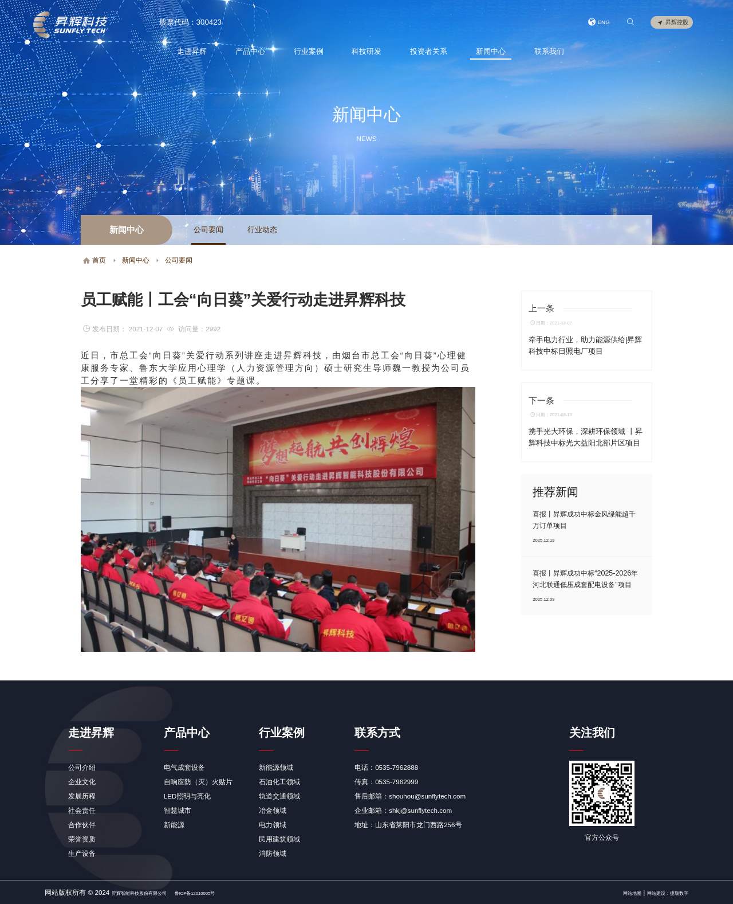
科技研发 (365, 51)
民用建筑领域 (279, 839)
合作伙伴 (82, 824)
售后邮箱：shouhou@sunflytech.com (410, 796)
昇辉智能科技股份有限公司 (153, 892)
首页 (95, 260)
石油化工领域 (279, 781)
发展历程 (82, 796)
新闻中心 (488, 51)
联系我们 (547, 51)
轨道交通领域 (279, 796)
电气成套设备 (184, 767)
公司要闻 (208, 229)
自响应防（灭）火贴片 (198, 781)
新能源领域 (276, 767)
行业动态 (262, 229)
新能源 (174, 824)
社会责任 (82, 810)
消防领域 (272, 853)
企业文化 (82, 781)
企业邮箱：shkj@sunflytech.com (403, 810)
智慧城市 (177, 810)
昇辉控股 (672, 23)
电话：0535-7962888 (386, 767)
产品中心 (248, 51)
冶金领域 (272, 810)
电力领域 (272, 824)
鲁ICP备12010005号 (235, 892)
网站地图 (607, 892)
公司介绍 (82, 767)
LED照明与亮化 (187, 796)
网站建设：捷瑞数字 (657, 892)
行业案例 (306, 51)
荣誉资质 (82, 839)
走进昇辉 (189, 51)
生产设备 (82, 853)
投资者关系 (426, 51)
